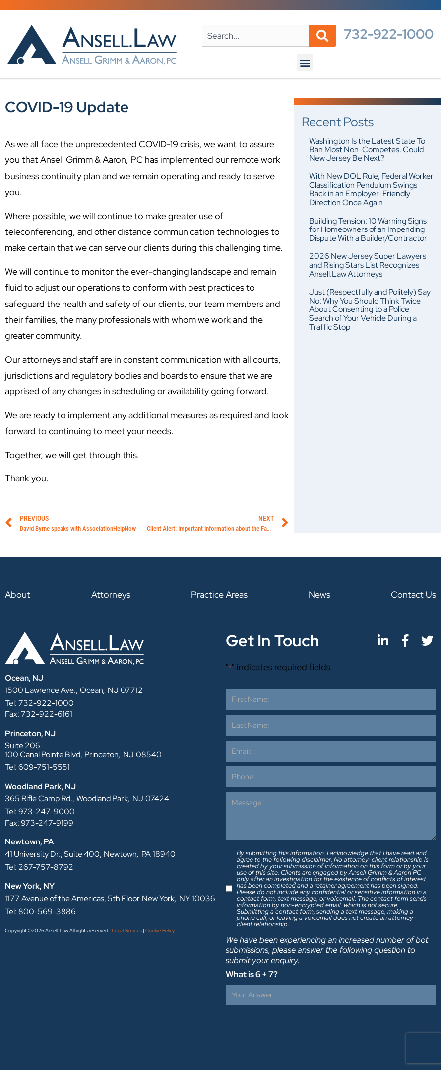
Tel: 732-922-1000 (39, 703)
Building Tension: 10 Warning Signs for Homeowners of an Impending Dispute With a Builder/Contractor (368, 229)
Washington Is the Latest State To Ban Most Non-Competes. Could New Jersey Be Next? (367, 149)
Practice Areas (219, 594)
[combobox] (255, 36)
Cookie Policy (160, 930)
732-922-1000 (389, 34)
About (17, 594)
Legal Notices (127, 930)
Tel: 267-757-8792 (39, 867)
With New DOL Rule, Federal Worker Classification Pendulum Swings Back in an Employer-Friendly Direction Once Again (371, 189)
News (319, 594)
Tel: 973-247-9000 (40, 811)
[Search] (322, 36)
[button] (305, 62)
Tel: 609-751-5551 (37, 767)
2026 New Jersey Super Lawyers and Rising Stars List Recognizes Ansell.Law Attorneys (367, 265)
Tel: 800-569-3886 (40, 911)
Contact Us (413, 594)
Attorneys (110, 594)
